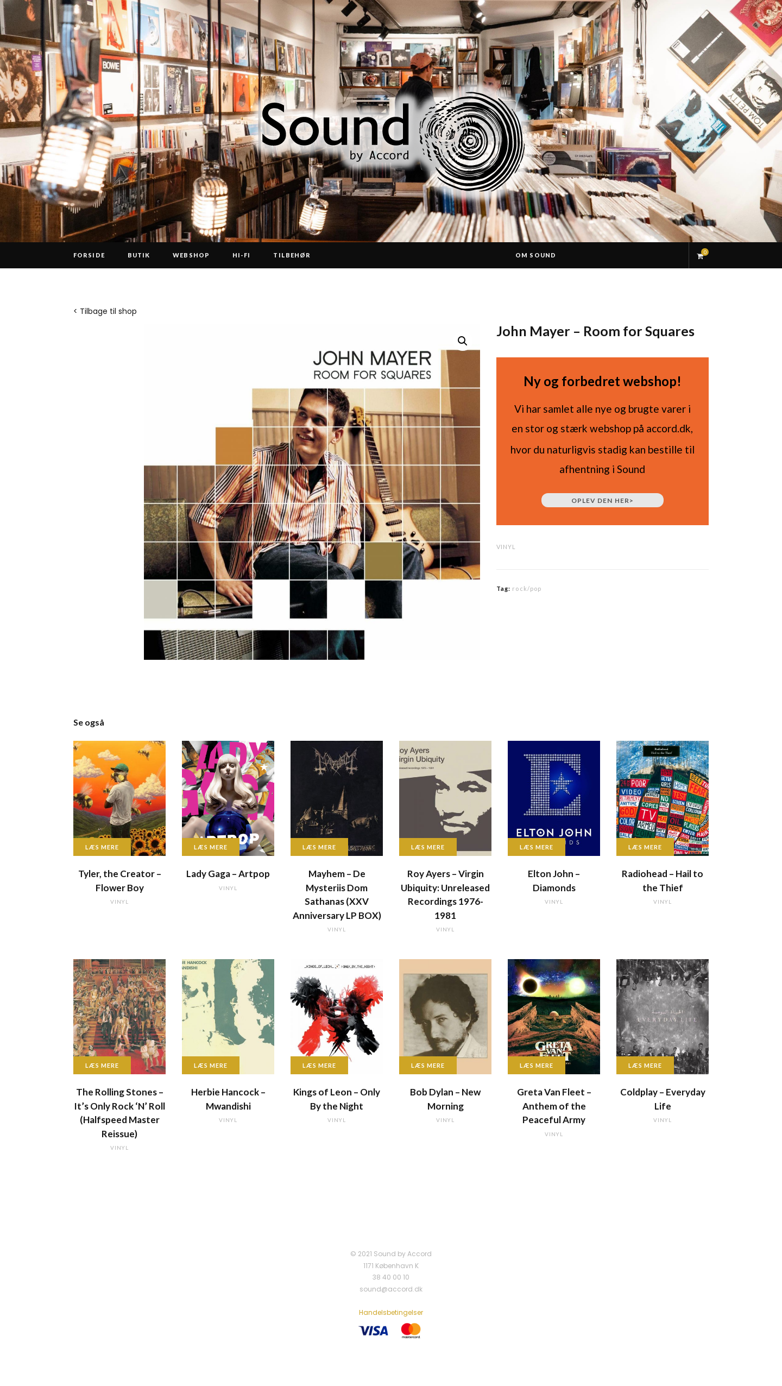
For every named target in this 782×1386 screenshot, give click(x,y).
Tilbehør (292, 255)
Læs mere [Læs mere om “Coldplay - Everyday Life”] (645, 1065)
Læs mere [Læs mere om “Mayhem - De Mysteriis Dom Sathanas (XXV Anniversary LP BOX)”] (319, 846)
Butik (139, 255)
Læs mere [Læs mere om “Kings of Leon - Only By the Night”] (319, 1065)
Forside (89, 255)
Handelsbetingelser (391, 1312)
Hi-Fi (241, 255)
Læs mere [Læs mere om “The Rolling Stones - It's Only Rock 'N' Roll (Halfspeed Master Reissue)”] (102, 1065)
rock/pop (526, 588)
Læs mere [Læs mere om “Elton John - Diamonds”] (536, 846)
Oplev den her (602, 500)
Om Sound (535, 255)
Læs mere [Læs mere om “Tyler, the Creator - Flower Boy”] (102, 846)
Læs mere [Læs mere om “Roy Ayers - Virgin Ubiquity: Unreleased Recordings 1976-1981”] (428, 846)
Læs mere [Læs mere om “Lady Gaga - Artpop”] (211, 846)
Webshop (191, 255)
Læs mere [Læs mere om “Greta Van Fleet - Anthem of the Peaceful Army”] (536, 1065)
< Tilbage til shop (105, 311)
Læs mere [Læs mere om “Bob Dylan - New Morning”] (428, 1065)
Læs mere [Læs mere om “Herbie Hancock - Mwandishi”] (211, 1065)
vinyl (506, 546)
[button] (462, 341)
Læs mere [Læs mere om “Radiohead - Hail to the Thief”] (645, 846)
